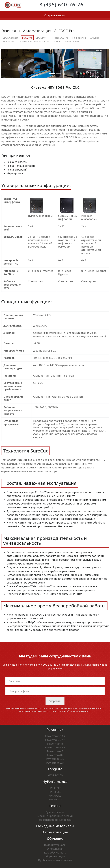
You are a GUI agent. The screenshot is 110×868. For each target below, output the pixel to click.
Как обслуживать (55, 852)
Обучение (55, 838)
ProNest (57, 41)
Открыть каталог (55, 15)
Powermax (55, 730)
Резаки (55, 806)
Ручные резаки (55, 812)
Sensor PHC (9, 41)
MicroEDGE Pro (60, 37)
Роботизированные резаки (55, 819)
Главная (8, 30)
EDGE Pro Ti (42, 37)
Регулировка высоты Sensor (34, 41)
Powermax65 (55, 751)
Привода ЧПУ (79, 37)
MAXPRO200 (55, 775)
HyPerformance (55, 782)
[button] (9, 63)
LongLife (55, 769)
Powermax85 (55, 755)
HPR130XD (55, 788)
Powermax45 (55, 743)
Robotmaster (72, 41)
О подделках (55, 848)
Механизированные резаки (55, 816)
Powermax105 (55, 759)
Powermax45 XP (55, 747)
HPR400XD (55, 795)
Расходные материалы (55, 826)
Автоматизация (37, 30)
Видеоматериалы (55, 845)
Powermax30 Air (55, 736)
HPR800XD (55, 799)
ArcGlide (95, 37)
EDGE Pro (67, 30)
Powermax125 (55, 762)
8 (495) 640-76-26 (61, 4)
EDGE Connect (10, 37)
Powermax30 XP (55, 740)
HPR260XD (55, 792)
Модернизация (55, 856)
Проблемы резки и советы (55, 860)
